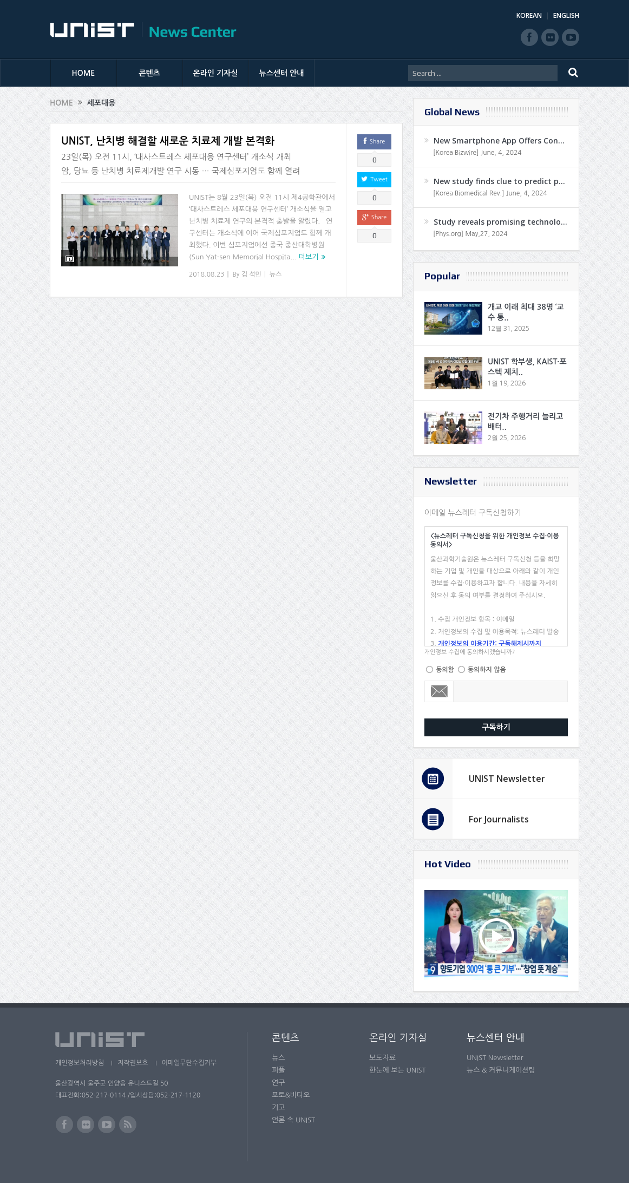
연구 (278, 1082)
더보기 (309, 256)
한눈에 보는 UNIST (397, 1070)
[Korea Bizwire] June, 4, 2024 (477, 152)
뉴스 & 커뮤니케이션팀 (501, 1070)
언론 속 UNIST (293, 1119)
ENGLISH (566, 15)
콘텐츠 (149, 73)
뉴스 (276, 274)
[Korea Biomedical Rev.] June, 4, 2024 (490, 193)
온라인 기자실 (215, 73)
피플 (278, 1070)
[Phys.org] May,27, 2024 (470, 234)
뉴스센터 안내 (281, 73)
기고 (278, 1107)
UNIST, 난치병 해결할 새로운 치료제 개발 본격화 (167, 141)
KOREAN (529, 15)
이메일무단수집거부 (189, 1063)
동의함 (445, 669)
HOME (83, 73)
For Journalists (499, 819)
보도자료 (382, 1057)
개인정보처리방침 (79, 1063)
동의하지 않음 (487, 669)
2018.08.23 (206, 274)
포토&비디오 (291, 1095)
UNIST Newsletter (507, 779)
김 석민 (251, 274)
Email (439, 691)
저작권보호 (132, 1063)
